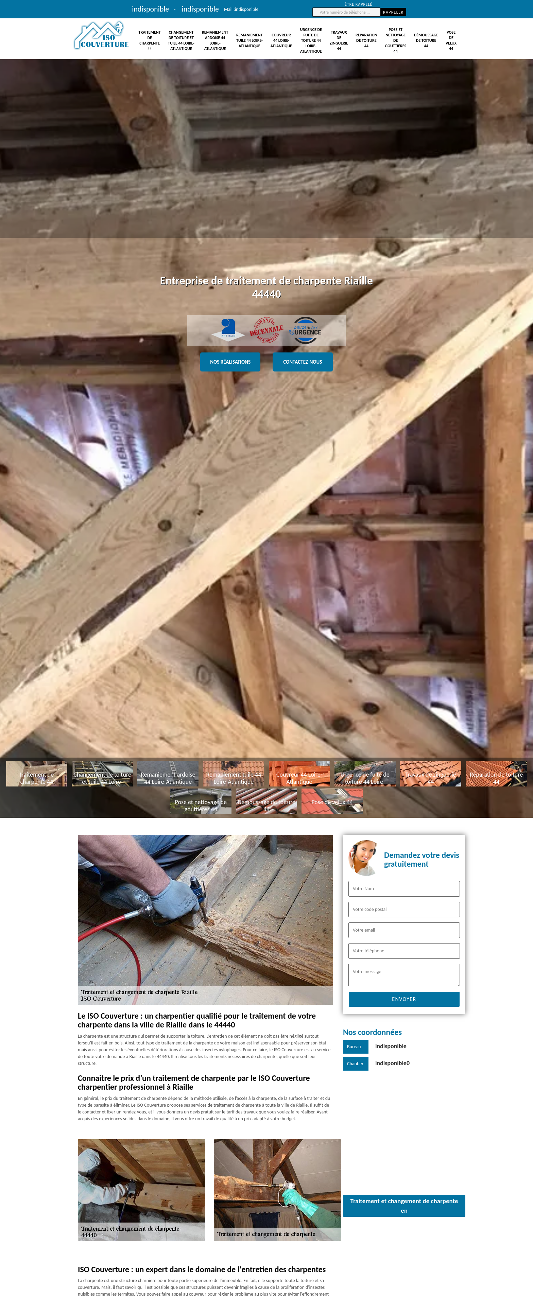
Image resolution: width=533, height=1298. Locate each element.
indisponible (246, 9)
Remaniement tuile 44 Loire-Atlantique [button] (249, 40)
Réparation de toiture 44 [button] (366, 40)
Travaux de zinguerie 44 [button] (339, 40)
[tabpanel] (266, 409)
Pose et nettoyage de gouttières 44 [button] (395, 40)
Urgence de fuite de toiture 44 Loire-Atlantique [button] (311, 40)
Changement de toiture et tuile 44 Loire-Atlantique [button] (181, 40)
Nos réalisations (230, 362)
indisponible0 (392, 1063)
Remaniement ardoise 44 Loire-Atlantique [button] (215, 40)
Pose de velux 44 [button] (451, 40)
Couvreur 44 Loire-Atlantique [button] (281, 40)
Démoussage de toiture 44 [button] (426, 40)
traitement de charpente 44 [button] (150, 40)
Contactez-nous (302, 362)
